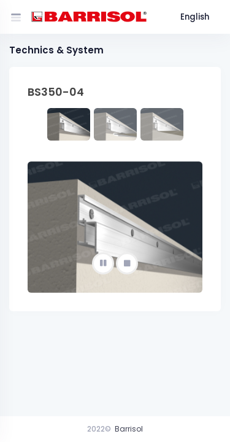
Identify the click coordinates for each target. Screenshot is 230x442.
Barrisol (129, 429)
